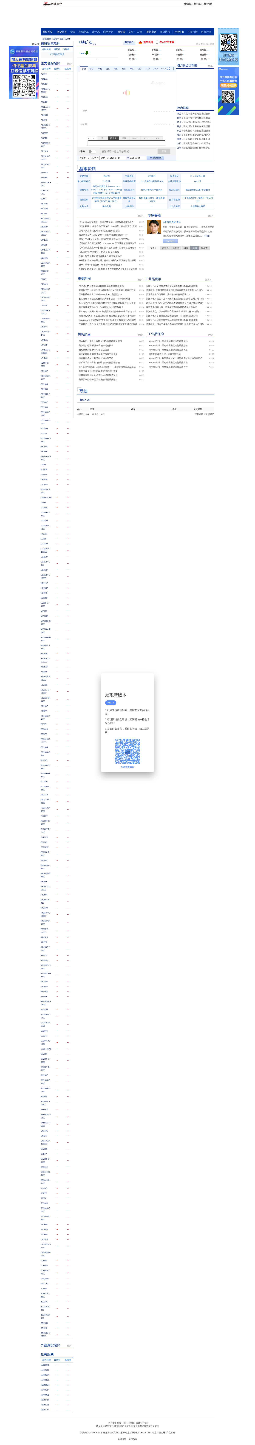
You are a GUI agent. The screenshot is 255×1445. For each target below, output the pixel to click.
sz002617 (45, 1375)
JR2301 (44, 534)
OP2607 (44, 706)
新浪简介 (84, 1432)
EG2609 (44, 389)
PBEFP (44, 734)
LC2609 (44, 543)
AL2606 (44, 115)
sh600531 (45, 1405)
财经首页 (188, 3)
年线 (100, 69)
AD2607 (44, 79)
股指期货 (151, 31)
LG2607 (44, 557)
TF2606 (44, 1224)
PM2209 (44, 837)
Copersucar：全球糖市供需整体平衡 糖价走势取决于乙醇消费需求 (107, 320)
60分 (164, 69)
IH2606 (44, 479)
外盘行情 (206, 31)
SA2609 (44, 1009)
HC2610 (44, 446)
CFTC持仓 (206, 122)
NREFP (44, 671)
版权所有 (133, 1439)
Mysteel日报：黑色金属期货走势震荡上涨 (168, 362)
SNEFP (44, 1136)
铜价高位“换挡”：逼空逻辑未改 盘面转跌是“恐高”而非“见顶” (107, 315)
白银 (139, 31)
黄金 (131, 31)
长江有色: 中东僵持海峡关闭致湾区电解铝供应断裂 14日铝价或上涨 (107, 303)
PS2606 (44, 881)
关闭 (149, 679)
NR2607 (44, 667)
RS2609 (44, 986)
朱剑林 (176, 248)
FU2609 (44, 428)
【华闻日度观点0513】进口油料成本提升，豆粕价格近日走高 (107, 247)
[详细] (206, 236)
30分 (156, 69)
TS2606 (44, 1234)
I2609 (43, 464)
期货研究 (196, 135)
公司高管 (187, 139)
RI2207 (44, 955)
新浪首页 (198, 3)
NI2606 (44, 653)
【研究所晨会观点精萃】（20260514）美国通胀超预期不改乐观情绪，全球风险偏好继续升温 (107, 243)
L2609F (44, 598)
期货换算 (206, 113)
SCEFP (44, 1036)
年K (132, 69)
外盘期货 (196, 113)
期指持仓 (165, 31)
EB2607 (44, 371)
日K (108, 69)
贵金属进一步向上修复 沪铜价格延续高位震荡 (100, 341)
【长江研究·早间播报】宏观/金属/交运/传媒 (99, 252)
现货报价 (187, 126)
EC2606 (44, 384)
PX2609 (44, 908)
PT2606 (44, 894)
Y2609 (44, 1288)
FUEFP (44, 433)
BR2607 (44, 226)
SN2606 (44, 1131)
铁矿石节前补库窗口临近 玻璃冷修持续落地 (99, 362)
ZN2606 (44, 1323)
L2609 (43, 539)
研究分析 (196, 139)
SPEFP (44, 1154)
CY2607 (44, 358)
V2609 (44, 1260)
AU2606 (44, 172)
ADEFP (44, 84)
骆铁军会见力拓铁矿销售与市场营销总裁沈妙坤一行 (103, 235)
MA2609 (44, 616)
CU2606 (44, 340)
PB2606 (44, 729)
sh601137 (45, 1409)
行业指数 (196, 118)
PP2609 (44, 842)
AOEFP (44, 138)
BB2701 (44, 203)
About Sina (95, 1432)
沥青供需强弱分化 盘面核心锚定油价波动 (98, 375)
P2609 (43, 724)
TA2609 (44, 1203)
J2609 (43, 502)
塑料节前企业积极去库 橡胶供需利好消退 (98, 371)
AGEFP (44, 102)
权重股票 (206, 118)
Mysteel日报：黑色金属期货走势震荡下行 (168, 367)
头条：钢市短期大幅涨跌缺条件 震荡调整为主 (100, 256)
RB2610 (44, 937)
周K (116, 69)
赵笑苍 (165, 248)
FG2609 (44, 407)
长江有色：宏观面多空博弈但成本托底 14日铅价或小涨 (172, 320)
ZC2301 (44, 1302)
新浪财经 (46, 39)
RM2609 (44, 960)
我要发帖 (199, 414)
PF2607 (44, 760)
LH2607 (44, 570)
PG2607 (44, 781)
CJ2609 (44, 305)
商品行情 (187, 113)
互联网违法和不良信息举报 (122, 1426)
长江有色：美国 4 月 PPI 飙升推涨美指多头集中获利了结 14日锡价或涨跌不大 (108, 311)
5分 (139, 69)
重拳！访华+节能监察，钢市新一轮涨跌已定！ (101, 264)
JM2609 (44, 520)
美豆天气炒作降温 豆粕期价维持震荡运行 (98, 379)
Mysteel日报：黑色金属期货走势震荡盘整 (168, 345)
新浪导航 (208, 3)
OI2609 (44, 685)
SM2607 (44, 1109)
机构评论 (206, 135)
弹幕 (82, 151)
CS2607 (44, 326)
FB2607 (44, 402)
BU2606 (44, 240)
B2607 (43, 198)
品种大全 (196, 143)
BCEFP (44, 213)
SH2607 (44, 1075)
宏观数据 (206, 130)
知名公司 (206, 139)
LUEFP (44, 593)
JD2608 (44, 507)
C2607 (43, 279)
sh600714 (45, 1400)
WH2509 (45, 1278)
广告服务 (105, 1432)
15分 (148, 69)
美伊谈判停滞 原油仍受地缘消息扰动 (96, 345)
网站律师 (135, 1432)
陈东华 (204, 248)
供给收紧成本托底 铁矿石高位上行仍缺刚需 (99, 230)
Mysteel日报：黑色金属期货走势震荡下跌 (168, 350)
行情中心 (179, 31)
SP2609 (44, 1149)
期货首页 (62, 31)
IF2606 (44, 474)
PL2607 (44, 816)
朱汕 (194, 248)
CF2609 (44, 284)
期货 (55, 39)
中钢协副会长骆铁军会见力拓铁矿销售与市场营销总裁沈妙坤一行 (107, 260)
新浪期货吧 (204, 147)
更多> (69, 64)
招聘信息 (125, 1432)
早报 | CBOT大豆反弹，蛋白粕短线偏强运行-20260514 (104, 239)
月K (124, 69)
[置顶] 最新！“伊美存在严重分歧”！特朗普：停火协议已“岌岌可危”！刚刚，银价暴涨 (108, 226)
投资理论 (206, 143)
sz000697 (45, 1390)
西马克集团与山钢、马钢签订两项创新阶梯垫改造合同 (171, 307)
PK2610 (44, 795)
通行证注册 (159, 1432)
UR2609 (44, 1239)
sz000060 (45, 1380)
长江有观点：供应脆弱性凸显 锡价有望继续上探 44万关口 (173, 311)
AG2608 (44, 97)
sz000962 (45, 1395)
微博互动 (85, 400)
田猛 (186, 248)
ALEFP (44, 120)
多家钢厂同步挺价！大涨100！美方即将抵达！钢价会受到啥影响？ (108, 269)
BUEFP (44, 245)
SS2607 (44, 1188)
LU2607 (44, 588)
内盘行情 (193, 31)
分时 (84, 69)
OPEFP (44, 711)
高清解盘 (196, 130)
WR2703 (44, 1283)
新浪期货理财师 (190, 147)
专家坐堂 (187, 130)
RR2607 (44, 981)
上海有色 (196, 126)
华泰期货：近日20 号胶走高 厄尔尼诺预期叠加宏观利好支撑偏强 (108, 324)
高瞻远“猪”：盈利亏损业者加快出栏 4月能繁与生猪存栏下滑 (107, 290)
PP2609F (45, 847)
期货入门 (187, 143)
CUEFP (44, 345)
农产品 (96, 31)
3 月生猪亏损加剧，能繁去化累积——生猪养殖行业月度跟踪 (107, 367)
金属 (72, 31)
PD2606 (44, 747)
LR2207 (44, 583)
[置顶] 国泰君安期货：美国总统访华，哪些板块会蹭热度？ (106, 222)
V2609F (44, 1265)
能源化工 (84, 31)
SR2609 (44, 1167)
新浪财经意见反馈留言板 (147, 1426)
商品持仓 (108, 31)
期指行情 (187, 118)
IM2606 (44, 484)
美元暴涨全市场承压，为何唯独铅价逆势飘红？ (101, 307)
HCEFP (44, 451)
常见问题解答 (102, 1426)
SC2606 (44, 1031)
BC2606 (44, 208)
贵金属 (121, 31)
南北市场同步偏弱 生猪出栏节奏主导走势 (98, 354)
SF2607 (44, 1054)
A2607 (44, 74)
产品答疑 (170, 1432)
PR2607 (44, 860)
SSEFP (44, 1193)
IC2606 (44, 469)
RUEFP (44, 996)
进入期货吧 (209, 414)
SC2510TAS (46, 1049)
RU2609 (44, 991)
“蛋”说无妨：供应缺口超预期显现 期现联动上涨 (101, 286)
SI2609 (44, 1096)
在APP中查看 (167, 42)
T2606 (43, 1198)
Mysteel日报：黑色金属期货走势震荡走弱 (168, 341)
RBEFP (44, 942)
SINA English (147, 1432)
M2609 (44, 611)
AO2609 (44, 133)
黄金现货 (206, 126)
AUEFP (44, 177)
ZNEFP (44, 1328)
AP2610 (44, 151)
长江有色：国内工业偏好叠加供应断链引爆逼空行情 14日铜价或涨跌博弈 (175, 324)
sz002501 (45, 1370)
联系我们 (115, 1432)
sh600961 (45, 1365)
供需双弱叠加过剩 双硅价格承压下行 (96, 358)
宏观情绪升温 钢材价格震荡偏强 (94, 350)
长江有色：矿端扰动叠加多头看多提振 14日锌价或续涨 (104, 298)
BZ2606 (44, 258)
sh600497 (45, 1385)
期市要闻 (187, 135)
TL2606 (44, 1229)
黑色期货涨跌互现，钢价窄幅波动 (165, 354)
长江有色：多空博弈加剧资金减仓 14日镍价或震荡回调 (172, 315)
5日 (92, 69)
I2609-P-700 (46, 497)
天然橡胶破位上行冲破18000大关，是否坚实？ (100, 294)
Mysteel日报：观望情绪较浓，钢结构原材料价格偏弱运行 (175, 358)
